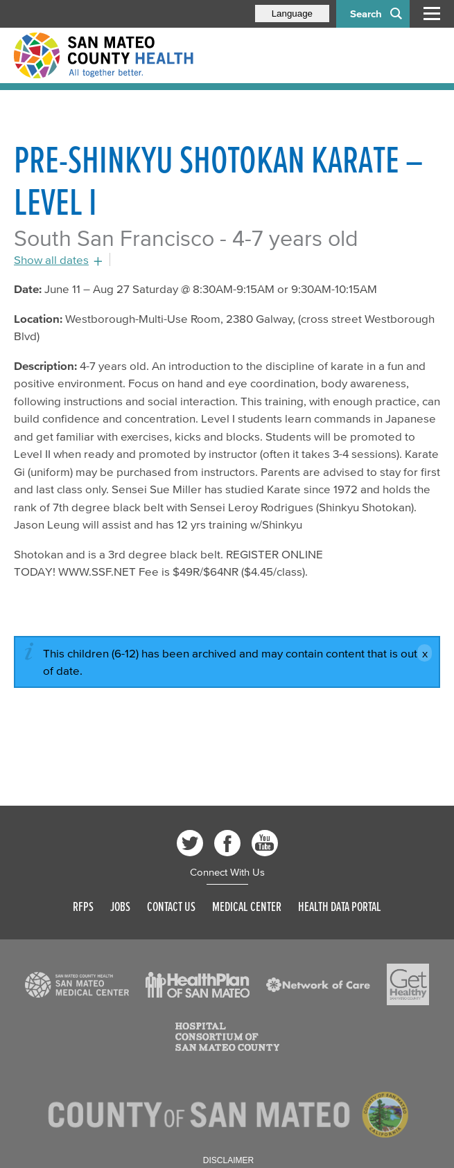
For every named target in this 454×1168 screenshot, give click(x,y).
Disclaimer (228, 1160)
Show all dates (51, 259)
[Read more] (77, 985)
